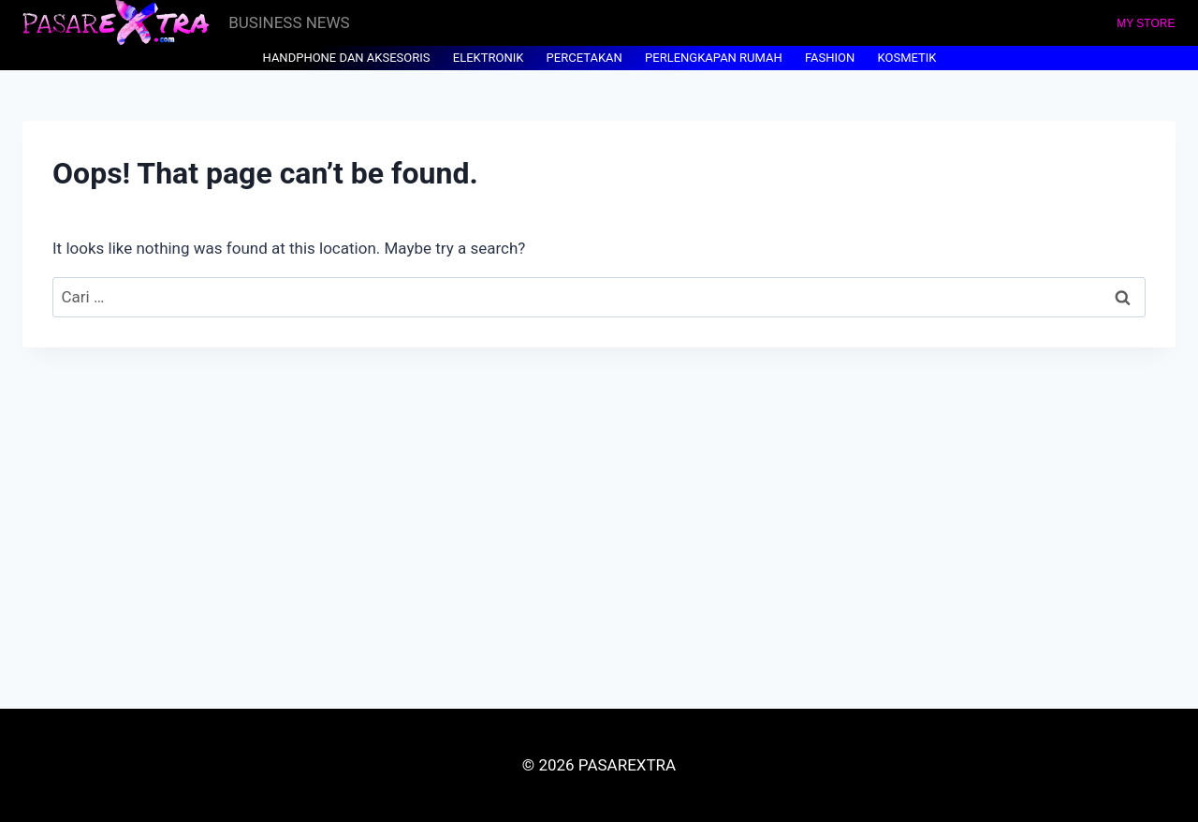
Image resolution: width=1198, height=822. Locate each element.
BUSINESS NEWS (289, 22)
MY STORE (1146, 23)
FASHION (830, 58)
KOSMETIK (907, 58)
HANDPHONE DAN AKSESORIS (347, 58)
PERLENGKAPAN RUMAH (713, 58)
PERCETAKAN (584, 58)
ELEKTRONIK (488, 58)
